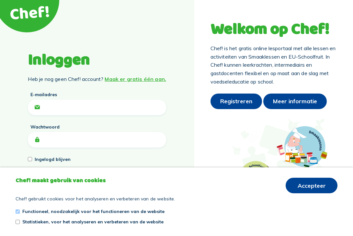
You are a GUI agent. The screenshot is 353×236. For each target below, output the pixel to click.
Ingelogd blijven (53, 159)
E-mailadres (43, 94)
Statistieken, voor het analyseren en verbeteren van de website (93, 222)
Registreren (236, 101)
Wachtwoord (45, 127)
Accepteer (312, 185)
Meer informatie (295, 101)
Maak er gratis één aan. (135, 79)
